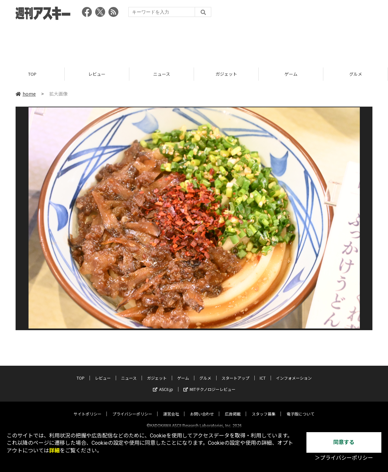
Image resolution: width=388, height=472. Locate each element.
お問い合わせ (202, 408)
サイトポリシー (87, 408)
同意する (344, 442)
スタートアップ (235, 372)
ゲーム (291, 74)
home (26, 93)
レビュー (96, 74)
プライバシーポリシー (132, 408)
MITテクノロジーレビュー (209, 383)
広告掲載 (233, 408)
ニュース (161, 74)
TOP (32, 74)
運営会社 (171, 408)
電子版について (300, 408)
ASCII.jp (163, 383)
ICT (263, 372)
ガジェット (226, 74)
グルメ (355, 74)
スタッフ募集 (264, 408)
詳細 (54, 450)
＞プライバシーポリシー (344, 458)
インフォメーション (294, 372)
